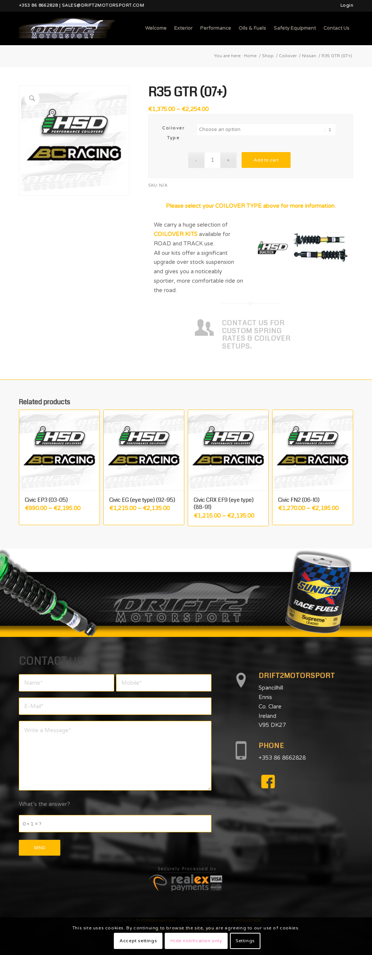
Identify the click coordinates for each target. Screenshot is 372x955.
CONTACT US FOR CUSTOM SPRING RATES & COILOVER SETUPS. (256, 334)
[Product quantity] (212, 160)
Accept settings (138, 940)
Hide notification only (196, 940)
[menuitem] (345, 6)
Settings (245, 940)
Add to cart (266, 160)
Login (346, 5)
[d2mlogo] (67, 28)
